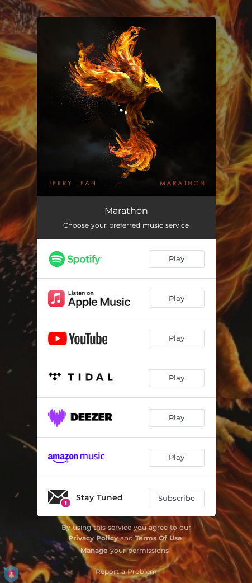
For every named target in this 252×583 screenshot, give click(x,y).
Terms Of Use (158, 538)
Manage (94, 550)
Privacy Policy (93, 538)
